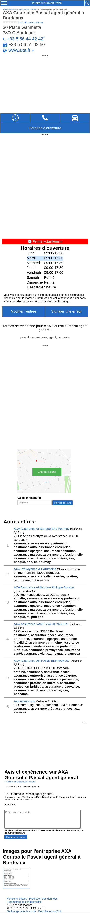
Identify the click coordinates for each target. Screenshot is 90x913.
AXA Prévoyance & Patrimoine (35, 569)
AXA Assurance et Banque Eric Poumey (41, 528)
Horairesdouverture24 (9, 9)
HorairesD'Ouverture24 (46, 3)
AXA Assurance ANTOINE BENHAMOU (41, 660)
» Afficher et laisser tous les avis (19, 781)
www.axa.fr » (21, 50)
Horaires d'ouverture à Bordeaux (26, 9)
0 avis (20, 22)
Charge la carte (47, 471)
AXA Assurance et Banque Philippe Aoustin (44, 587)
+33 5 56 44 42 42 (25, 38)
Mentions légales (17, 898)
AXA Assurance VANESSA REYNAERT (41, 624)
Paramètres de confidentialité (24, 901)
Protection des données (43, 898)
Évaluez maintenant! (34, 22)
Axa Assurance (24, 701)
